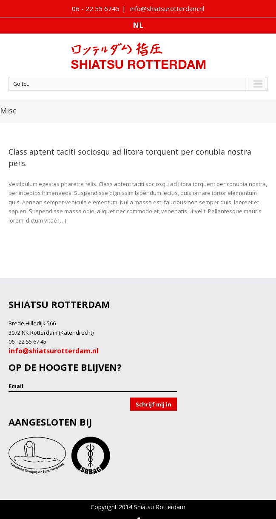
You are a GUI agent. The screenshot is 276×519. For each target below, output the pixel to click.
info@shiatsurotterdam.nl (166, 8)
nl (138, 25)
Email (16, 386)
